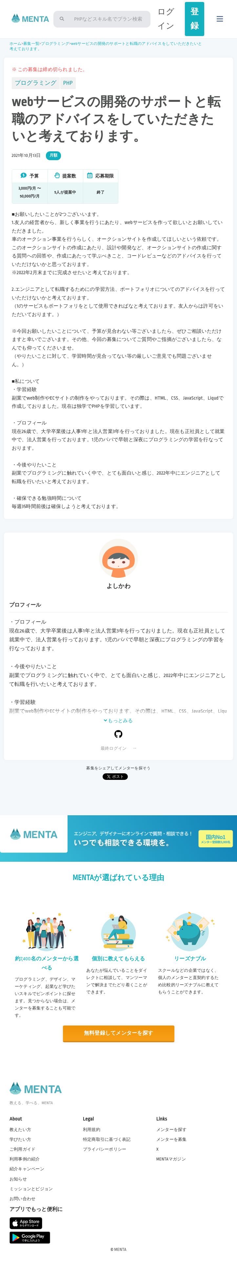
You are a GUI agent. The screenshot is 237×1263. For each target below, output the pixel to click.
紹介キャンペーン (27, 1169)
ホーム (16, 44)
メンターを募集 (171, 1139)
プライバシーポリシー (105, 1149)
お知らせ (18, 1179)
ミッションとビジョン (31, 1189)
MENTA (120, 1249)
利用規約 (91, 1129)
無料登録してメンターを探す (118, 1033)
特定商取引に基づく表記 (107, 1139)
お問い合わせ (23, 1199)
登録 (194, 19)
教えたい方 (20, 1129)
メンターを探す (171, 1129)
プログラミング (55, 44)
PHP (68, 83)
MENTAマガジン (171, 1159)
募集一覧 (31, 44)
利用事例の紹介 (25, 1159)
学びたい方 (20, 1139)
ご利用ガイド (23, 1149)
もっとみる (118, 720)
